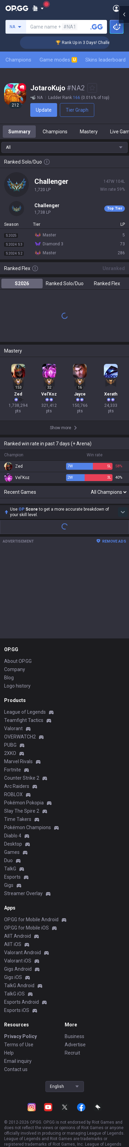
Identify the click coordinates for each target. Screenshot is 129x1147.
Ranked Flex (107, 289)
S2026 (22, 289)
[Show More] (38, 8)
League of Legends (25, 717)
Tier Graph (65, 110)
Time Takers (17, 824)
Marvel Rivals (18, 767)
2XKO (10, 758)
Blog (9, 683)
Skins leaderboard (105, 60)
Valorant (13, 734)
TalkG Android (19, 991)
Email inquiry (18, 1066)
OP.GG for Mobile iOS (26, 933)
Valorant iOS (17, 966)
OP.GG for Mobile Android (31, 925)
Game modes (58, 60)
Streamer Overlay (23, 899)
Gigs (8, 890)
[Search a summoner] (96, 27)
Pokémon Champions (27, 833)
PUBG (10, 750)
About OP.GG (18, 666)
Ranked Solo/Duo (65, 289)
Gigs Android (18, 974)
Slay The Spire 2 (21, 816)
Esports (12, 882)
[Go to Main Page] (17, 8)
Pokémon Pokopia (24, 808)
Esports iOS (16, 1015)
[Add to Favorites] (92, 88)
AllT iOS (12, 950)
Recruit (72, 1058)
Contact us (16, 1075)
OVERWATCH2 (20, 742)
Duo (8, 866)
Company (14, 675)
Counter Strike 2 (21, 783)
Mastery (89, 137)
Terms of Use (18, 1050)
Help (9, 1058)
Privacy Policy (20, 1042)
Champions (18, 60)
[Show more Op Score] (123, 517)
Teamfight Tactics (23, 725)
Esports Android (21, 1007)
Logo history (17, 691)
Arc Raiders (16, 791)
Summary (19, 137)
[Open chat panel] (124, 573)
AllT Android (17, 941)
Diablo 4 (12, 841)
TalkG (10, 874)
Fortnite (12, 775)
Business (74, 1042)
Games (12, 857)
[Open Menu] (116, 8)
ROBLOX (13, 800)
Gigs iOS (13, 982)
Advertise (75, 1050)
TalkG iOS (14, 999)
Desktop (13, 849)
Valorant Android (22, 958)
